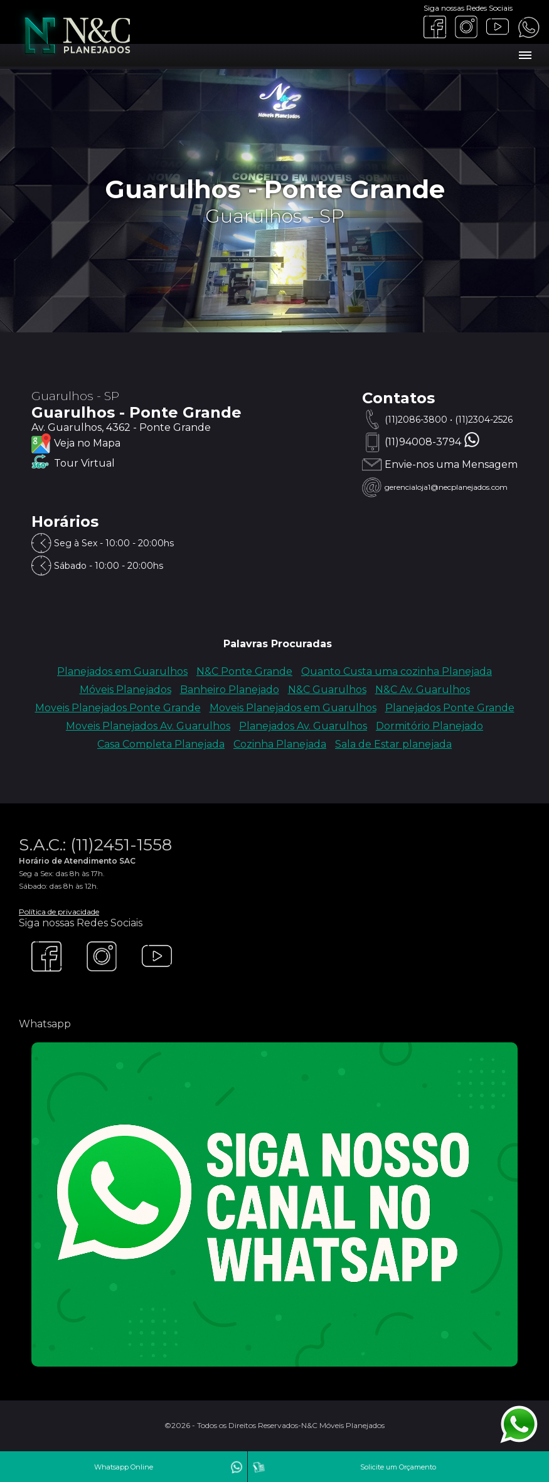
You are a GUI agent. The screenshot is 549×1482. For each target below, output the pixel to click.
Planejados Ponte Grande (449, 708)
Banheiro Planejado (229, 690)
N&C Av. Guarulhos (422, 690)
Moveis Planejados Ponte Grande (118, 708)
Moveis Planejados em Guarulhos (293, 708)
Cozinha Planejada (279, 744)
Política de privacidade (59, 911)
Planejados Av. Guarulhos (303, 726)
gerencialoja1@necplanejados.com (446, 487)
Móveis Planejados (125, 690)
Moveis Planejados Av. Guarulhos (148, 726)
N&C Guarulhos (327, 690)
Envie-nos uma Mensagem (451, 464)
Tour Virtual (84, 463)
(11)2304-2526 (484, 419)
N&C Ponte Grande (244, 671)
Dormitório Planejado (429, 726)
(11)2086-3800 (416, 419)
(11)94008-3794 (423, 442)
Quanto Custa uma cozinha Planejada (396, 671)
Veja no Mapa (87, 443)
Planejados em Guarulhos (122, 671)
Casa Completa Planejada (161, 744)
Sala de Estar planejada (393, 744)
